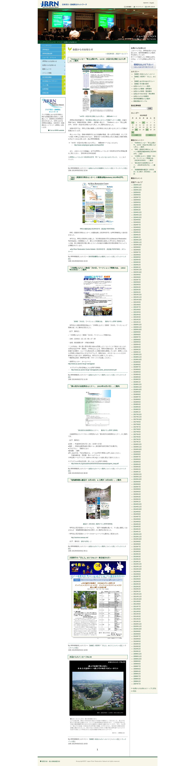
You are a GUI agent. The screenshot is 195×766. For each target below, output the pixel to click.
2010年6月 (137, 639)
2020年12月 (137, 324)
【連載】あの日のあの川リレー (144, 81)
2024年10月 (137, 217)
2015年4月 (137, 494)
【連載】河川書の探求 (141, 84)
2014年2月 (137, 529)
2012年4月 (137, 584)
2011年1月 (137, 621)
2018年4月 (137, 404)
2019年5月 (137, 372)
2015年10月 (137, 479)
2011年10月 (137, 599)
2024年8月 (137, 222)
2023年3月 (137, 262)
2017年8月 (137, 424)
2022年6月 (137, 282)
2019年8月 (137, 364)
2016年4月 (137, 464)
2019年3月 (137, 377)
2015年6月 (137, 489)
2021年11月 (137, 297)
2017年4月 (137, 434)
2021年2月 (137, 319)
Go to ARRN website (57, 130)
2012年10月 (137, 569)
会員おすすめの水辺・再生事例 (144, 94)
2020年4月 (137, 344)
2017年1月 (137, 442)
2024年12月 (137, 212)
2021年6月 (137, 309)
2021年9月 (137, 302)
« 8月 (136, 135)
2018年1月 (137, 412)
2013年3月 (137, 556)
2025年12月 (137, 185)
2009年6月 (137, 669)
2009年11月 (137, 656)
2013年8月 (137, 544)
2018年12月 (137, 384)
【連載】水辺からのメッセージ (99, 739)
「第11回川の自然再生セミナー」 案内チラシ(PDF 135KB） (98, 430)
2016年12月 (137, 444)
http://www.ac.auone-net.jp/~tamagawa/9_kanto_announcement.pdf (93, 370)
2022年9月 (137, 275)
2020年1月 (137, 352)
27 (147, 129)
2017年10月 (137, 419)
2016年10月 (137, 449)
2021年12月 (137, 294)
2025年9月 (137, 192)
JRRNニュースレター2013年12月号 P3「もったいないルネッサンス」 (94, 157)
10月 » (151, 135)
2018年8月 (137, 394)
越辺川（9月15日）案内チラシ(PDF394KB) (97, 524)
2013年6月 (137, 549)
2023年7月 (137, 252)
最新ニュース (46, 69)
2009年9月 (137, 661)
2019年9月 (137, 362)
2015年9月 (137, 482)
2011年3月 (137, 616)
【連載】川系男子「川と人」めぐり (100, 645)
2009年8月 (137, 664)
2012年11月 (137, 566)
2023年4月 (137, 260)
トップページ (44, 42)
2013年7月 (137, 547)
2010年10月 (137, 629)
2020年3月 (137, 347)
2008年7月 (137, 676)
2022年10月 (137, 272)
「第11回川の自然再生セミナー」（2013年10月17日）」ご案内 (94, 386)
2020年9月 (137, 332)
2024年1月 (137, 237)
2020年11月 (137, 327)
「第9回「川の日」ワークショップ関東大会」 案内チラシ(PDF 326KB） (98, 321)
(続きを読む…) (86, 541)
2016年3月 (137, 467)
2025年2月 (137, 210)
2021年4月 (137, 315)
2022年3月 (137, 290)
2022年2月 (137, 292)
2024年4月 (137, 232)
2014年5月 (137, 522)
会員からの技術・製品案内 (142, 91)
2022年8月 (137, 277)
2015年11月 (137, 477)
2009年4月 (137, 671)
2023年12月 (137, 240)
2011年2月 (137, 619)
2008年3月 (137, 679)
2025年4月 (137, 205)
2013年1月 (137, 561)
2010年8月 (137, 634)
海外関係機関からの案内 (96, 256)
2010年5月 (137, 641)
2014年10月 (137, 509)
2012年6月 (137, 579)
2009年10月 (137, 659)
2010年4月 (137, 644)
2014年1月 (137, 532)
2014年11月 (137, 507)
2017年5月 (137, 432)
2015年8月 (137, 484)
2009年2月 (137, 674)
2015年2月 (137, 499)
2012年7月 (137, 576)
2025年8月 (137, 195)
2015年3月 (137, 497)
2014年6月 (137, 519)
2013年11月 (137, 537)
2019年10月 (137, 359)
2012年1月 (137, 591)
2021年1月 (137, 322)
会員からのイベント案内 (96, 375)
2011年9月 (137, 601)
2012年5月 (137, 581)
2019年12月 (137, 354)
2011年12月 (137, 594)
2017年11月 (137, 417)
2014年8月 (137, 514)
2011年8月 (137, 604)
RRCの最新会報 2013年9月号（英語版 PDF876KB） (97, 229)
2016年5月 (137, 462)
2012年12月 (137, 564)
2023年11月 (137, 242)
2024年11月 (137, 215)
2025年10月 (137, 190)
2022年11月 (137, 270)
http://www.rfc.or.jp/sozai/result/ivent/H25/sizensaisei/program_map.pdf (95, 463)
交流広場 (45, 93)
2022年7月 (137, 280)
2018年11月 (137, 387)
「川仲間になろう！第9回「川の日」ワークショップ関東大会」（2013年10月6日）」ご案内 (97, 269)
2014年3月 (137, 526)
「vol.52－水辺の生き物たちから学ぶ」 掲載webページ (97, 116)
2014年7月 (137, 517)
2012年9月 (137, 571)
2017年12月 (137, 414)
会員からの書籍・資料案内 (142, 89)
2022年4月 (137, 287)
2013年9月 (137, 541)
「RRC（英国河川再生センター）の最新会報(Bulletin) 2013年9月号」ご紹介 (97, 178)
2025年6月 (137, 200)
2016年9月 (137, 452)
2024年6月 (137, 227)
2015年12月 (137, 474)
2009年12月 (137, 654)
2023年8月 (137, 250)
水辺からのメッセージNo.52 (80, 657)
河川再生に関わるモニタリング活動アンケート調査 (103, 120)
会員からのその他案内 (96, 168)
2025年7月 (137, 197)
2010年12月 (137, 624)
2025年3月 (137, 207)
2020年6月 (137, 339)
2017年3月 (137, 437)
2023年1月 (137, 267)
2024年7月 (137, 225)
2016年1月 (137, 472)
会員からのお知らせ (49, 65)
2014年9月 (137, 512)
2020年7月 (137, 337)
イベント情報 (46, 73)
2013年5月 (137, 551)
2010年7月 (137, 636)
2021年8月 (137, 305)
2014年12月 (137, 504)
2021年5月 (137, 312)
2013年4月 (137, 554)
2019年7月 (137, 367)
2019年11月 (137, 357)
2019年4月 (137, 374)
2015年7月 (137, 487)
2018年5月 (137, 402)
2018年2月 (137, 409)
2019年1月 (137, 382)
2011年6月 (137, 609)
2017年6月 (137, 429)
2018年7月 (137, 397)
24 (136, 129)
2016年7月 (137, 457)
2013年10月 (137, 539)
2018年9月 (137, 392)
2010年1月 (137, 651)
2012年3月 (137, 586)
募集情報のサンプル (140, 101)
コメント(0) (109, 168)
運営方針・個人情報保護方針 (51, 761)
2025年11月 (137, 187)
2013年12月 (137, 534)
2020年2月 (137, 349)
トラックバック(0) (120, 168)
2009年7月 (137, 666)
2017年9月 (137, 422)
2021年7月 (137, 307)
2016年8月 (137, 454)
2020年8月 (137, 334)
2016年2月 (137, 469)
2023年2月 (137, 265)
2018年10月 (137, 389)
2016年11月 (137, 447)
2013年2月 (137, 559)
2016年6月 (137, 459)
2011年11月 (137, 596)
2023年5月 (137, 257)
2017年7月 (137, 427)
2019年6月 (137, 369)
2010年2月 (137, 649)
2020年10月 (137, 329)
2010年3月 (137, 646)
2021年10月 (137, 300)
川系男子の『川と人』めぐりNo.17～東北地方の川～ (90, 558)
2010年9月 (137, 631)
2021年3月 (137, 317)
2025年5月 (137, 202)
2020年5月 (137, 342)
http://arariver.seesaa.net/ (79, 537)
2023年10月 (137, 245)
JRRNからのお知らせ (49, 61)
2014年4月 (137, 524)
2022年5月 (137, 285)
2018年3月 (137, 407)
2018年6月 (137, 399)
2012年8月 (137, 574)
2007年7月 (137, 684)
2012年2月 (137, 589)
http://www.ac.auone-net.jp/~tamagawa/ (81, 364)
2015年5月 (137, 492)
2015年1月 (137, 502)
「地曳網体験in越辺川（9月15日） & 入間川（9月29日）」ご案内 (95, 480)
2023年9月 (137, 247)
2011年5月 (137, 611)
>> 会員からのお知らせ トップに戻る (143, 688)
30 (132, 132)
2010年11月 (137, 626)
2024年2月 (137, 235)
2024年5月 (137, 230)
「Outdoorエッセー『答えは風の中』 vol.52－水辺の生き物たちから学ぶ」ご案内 (97, 60)
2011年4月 (137, 614)
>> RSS (133, 691)
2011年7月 (137, 606)
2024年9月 (137, 220)
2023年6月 (137, 255)
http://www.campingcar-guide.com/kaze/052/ (89, 145)
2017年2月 (137, 439)
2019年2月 (137, 379)
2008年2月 (137, 681)
